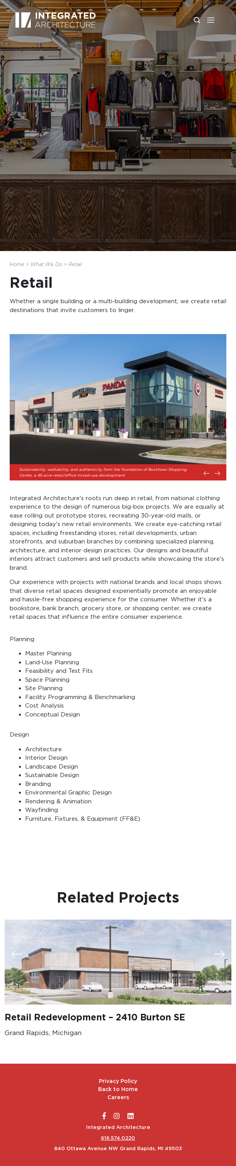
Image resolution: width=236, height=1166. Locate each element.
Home (17, 264)
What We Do (46, 264)
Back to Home (118, 1089)
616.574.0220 (118, 1138)
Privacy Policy (118, 1081)
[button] (211, 20)
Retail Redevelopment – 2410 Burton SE (95, 1017)
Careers (118, 1097)
